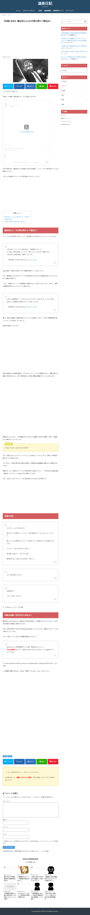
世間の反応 (8, 219)
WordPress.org (65, 124)
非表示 (19, 213)
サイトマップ (70, 10)
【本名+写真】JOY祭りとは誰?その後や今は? (74, 51)
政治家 (63, 90)
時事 (6, 756)
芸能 (11, 756)
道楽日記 (45, 4)
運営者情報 (47, 10)
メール (5, 827)
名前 (5, 819)
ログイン (63, 115)
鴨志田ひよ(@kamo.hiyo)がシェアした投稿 (25, 162)
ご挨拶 (40, 10)
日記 (62, 95)
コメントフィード (66, 121)
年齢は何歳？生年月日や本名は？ (15, 221)
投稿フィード (65, 118)
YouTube (63, 81)
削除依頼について (58, 10)
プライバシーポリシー (29, 10)
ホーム (18, 10)
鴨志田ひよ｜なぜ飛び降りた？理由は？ (17, 217)
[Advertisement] (30, 37)
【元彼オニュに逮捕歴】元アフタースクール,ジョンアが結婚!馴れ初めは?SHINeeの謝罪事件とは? (74, 40)
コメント (6, 801)
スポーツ (63, 86)
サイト (5, 834)
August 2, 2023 (32, 259)
